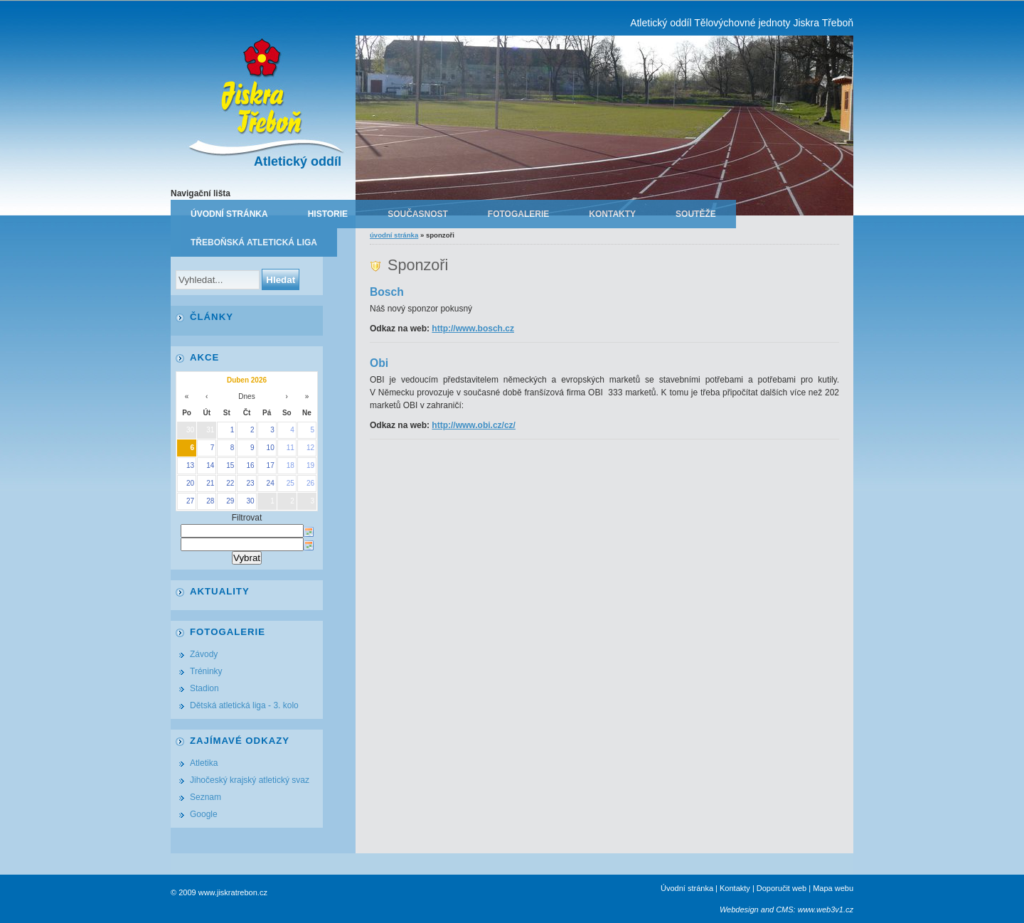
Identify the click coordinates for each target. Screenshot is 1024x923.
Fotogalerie (518, 214)
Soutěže (696, 214)
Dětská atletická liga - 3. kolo (244, 705)
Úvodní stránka (229, 214)
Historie (328, 214)
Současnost (418, 214)
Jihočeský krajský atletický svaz (249, 780)
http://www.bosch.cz (473, 329)
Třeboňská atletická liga (254, 242)
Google (204, 814)
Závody (204, 654)
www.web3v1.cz (825, 909)
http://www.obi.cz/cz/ (474, 425)
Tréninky (206, 671)
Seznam (205, 797)
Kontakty (612, 214)
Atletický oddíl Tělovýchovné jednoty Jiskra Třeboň (741, 22)
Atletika (204, 763)
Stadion (204, 688)
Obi (379, 363)
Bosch (387, 292)
